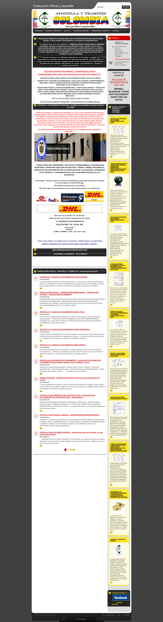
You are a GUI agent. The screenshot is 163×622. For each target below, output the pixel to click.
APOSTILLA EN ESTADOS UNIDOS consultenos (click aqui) (117, 355)
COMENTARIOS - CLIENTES (100, 31)
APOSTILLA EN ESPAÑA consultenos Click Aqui (118, 397)
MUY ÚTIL (67, 31)
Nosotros (38, 31)
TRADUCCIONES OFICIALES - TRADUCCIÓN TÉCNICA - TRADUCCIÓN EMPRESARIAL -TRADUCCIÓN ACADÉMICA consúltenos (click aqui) (118, 167)
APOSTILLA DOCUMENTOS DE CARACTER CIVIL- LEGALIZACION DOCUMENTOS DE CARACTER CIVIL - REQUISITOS (67, 396)
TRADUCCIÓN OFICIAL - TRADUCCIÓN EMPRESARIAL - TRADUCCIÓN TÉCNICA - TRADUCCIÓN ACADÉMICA (69, 293)
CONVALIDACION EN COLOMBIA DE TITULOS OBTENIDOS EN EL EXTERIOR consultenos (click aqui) (118, 266)
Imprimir (127, 615)
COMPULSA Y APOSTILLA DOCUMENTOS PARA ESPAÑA (63, 277)
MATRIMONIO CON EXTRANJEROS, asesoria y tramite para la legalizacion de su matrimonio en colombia (118, 494)
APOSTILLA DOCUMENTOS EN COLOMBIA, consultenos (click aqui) (118, 120)
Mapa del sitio (109, 615)
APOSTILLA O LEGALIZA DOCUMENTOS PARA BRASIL (63, 345)
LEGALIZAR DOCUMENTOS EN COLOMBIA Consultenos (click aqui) (118, 219)
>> (41, 288)
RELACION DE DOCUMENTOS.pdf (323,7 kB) (119, 82)
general (116, 31)
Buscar (126, 7)
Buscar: (101, 7)
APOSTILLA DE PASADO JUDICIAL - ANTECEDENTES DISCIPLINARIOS (69, 415)
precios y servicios (53, 31)
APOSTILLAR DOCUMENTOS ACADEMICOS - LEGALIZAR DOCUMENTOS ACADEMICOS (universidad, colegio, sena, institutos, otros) (70, 361)
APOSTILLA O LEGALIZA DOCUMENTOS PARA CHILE (62, 312)
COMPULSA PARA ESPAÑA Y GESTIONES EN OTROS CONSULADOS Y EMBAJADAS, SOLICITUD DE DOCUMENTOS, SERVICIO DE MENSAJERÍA (118, 447)
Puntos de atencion (81, 31)
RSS (119, 615)
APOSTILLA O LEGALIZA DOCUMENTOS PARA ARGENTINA (65, 329)
